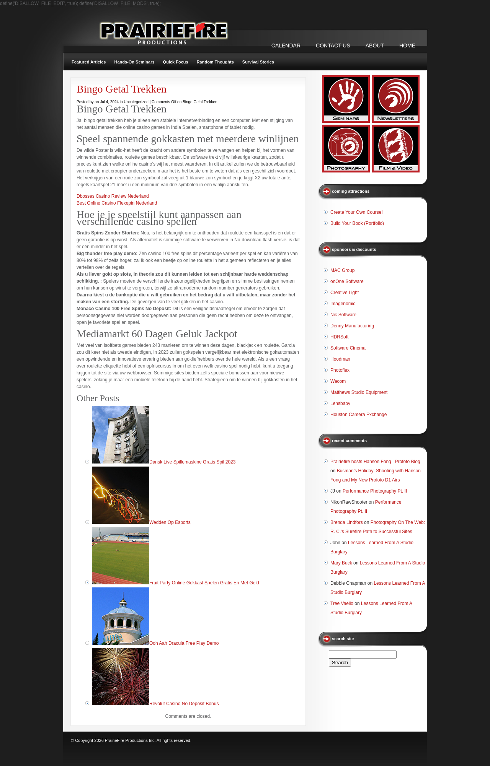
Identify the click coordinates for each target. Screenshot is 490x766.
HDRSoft (339, 337)
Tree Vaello (341, 603)
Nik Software (343, 314)
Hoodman (340, 359)
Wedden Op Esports (170, 522)
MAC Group (342, 270)
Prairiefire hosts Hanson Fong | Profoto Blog (375, 461)
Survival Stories (258, 62)
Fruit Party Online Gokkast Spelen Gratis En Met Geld (204, 582)
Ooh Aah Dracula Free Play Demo (184, 643)
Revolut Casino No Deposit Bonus (184, 703)
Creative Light (344, 292)
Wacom (338, 381)
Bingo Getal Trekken (122, 89)
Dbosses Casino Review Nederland (113, 196)
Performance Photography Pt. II (375, 491)
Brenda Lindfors (346, 522)
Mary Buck (341, 563)
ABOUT (375, 45)
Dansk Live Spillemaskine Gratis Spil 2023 (192, 462)
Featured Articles (89, 62)
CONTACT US (333, 45)
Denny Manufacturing (352, 326)
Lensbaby (340, 403)
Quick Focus (175, 62)
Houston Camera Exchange (358, 414)
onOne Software (347, 281)
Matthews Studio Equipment (358, 392)
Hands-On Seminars (134, 62)
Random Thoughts (215, 62)
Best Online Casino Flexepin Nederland (117, 203)
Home (407, 45)
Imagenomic (342, 303)
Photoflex (340, 370)
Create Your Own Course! (356, 212)
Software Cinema (348, 348)
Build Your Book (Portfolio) (357, 223)
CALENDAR (286, 45)
